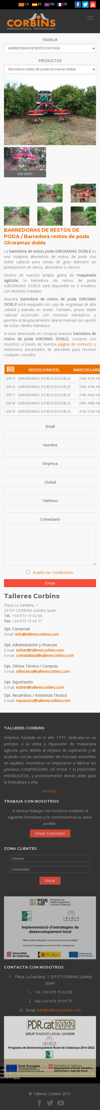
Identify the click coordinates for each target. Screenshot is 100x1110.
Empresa (50, 463)
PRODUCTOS (50, 60)
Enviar (50, 583)
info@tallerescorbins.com (37, 634)
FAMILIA (50, 39)
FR (62, 4)
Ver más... (50, 793)
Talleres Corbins (31, 21)
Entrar (50, 882)
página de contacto (75, 344)
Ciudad (50, 482)
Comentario (50, 519)
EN (49, 4)
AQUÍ (16, 1077)
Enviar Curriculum (50, 830)
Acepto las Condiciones (53, 572)
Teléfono (50, 500)
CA (24, 4)
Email (50, 426)
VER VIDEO (25, 161)
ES (36, 4)
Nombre (50, 445)
